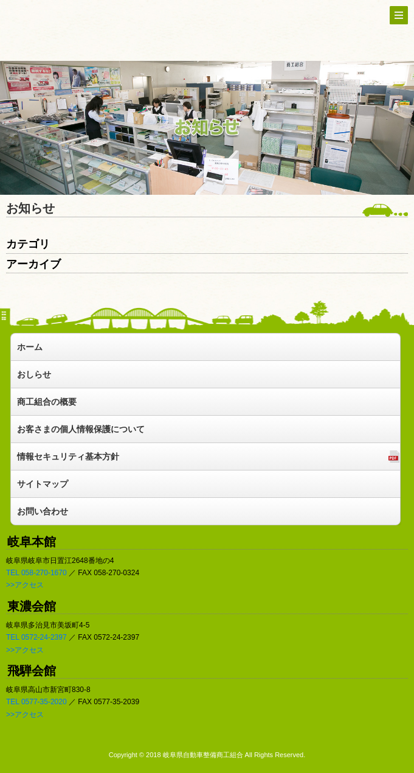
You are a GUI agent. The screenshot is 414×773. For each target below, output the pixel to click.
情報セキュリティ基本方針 (68, 456)
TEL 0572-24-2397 (36, 637)
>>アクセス (25, 585)
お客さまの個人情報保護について (81, 429)
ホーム (30, 347)
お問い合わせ (42, 511)
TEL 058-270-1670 (36, 572)
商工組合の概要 (47, 402)
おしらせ (34, 374)
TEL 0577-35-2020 (36, 702)
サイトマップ (42, 484)
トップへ (79, 29)
